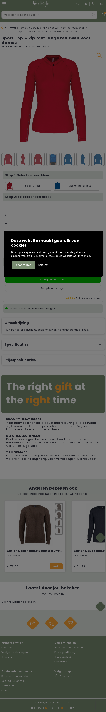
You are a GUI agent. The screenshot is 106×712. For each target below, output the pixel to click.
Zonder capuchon (74, 27)
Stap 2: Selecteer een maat (28, 197)
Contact (6, 647)
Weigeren (43, 265)
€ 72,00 (12, 566)
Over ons (7, 657)
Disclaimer (60, 661)
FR (85, 4)
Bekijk (56, 566)
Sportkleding (37, 27)
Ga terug (10, 27)
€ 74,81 (79, 566)
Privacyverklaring (64, 652)
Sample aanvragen (53, 288)
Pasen (5, 690)
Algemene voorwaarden (69, 647)
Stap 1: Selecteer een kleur (27, 175)
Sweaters (54, 27)
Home (22, 27)
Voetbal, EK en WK (12, 680)
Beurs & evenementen (15, 676)
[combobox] (46, 15)
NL (77, 4)
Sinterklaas (8, 685)
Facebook (63, 676)
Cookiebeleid (62, 657)
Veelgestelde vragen (14, 652)
